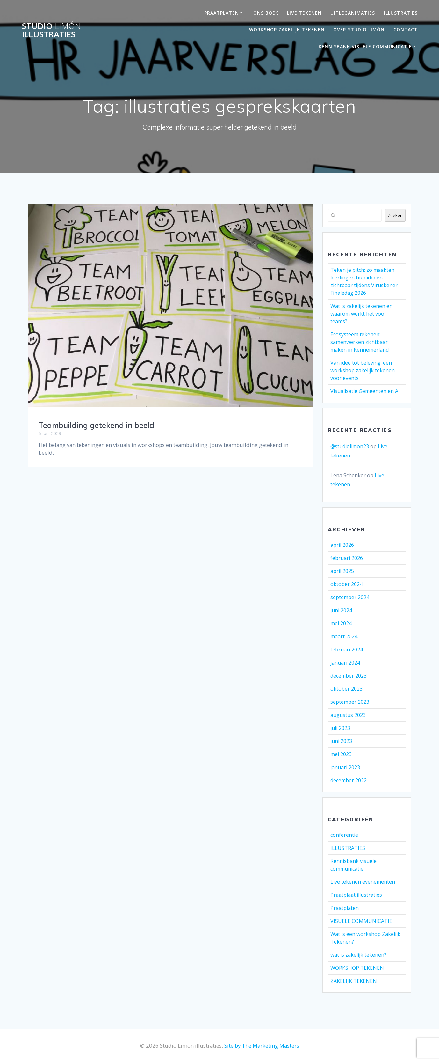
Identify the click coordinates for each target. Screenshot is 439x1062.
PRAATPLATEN (221, 13)
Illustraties (401, 13)
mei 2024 (341, 623)
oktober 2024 (346, 584)
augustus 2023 (348, 714)
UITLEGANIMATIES (352, 13)
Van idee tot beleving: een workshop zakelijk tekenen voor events (362, 370)
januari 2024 (345, 662)
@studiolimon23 (349, 446)
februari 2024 (346, 649)
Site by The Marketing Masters (261, 1045)
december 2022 (348, 780)
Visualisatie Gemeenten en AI (365, 391)
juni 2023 (341, 741)
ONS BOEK (265, 13)
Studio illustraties (51, 30)
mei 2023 (341, 754)
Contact (405, 29)
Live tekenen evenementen (362, 881)
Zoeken (395, 215)
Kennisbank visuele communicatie (365, 46)
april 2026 (342, 544)
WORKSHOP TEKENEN (357, 967)
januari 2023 (345, 767)
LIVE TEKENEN (304, 13)
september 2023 (349, 701)
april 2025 (342, 571)
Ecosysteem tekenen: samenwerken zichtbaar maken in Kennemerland (359, 342)
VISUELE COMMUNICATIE (361, 921)
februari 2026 (346, 557)
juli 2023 (340, 728)
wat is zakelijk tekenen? (358, 954)
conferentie (344, 834)
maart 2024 (343, 636)
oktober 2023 (346, 688)
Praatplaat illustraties (356, 894)
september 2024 (349, 597)
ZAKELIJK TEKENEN (353, 980)
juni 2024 (341, 610)
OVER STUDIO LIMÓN (359, 29)
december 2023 (348, 675)
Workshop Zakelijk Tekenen (287, 29)
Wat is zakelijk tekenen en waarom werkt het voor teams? (361, 313)
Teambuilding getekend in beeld (96, 425)
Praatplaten (344, 907)
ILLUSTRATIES (347, 847)
